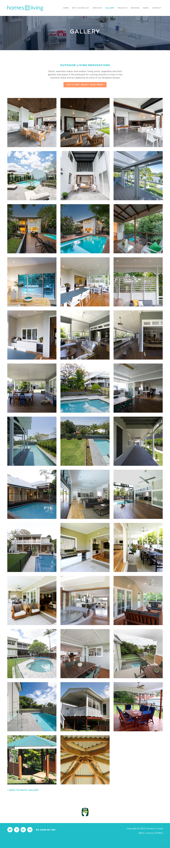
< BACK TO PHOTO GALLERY (23, 790)
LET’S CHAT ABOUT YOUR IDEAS (85, 85)
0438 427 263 (47, 830)
